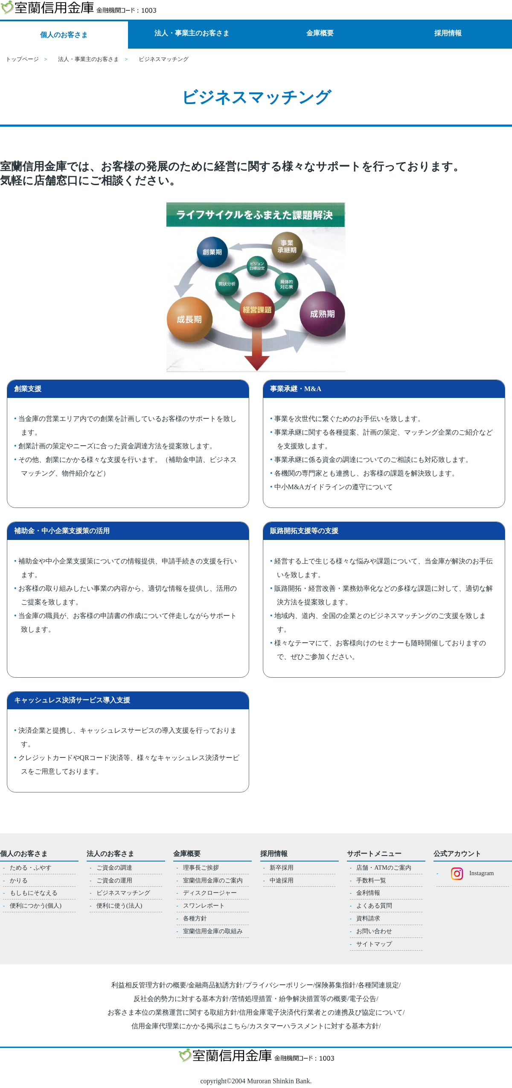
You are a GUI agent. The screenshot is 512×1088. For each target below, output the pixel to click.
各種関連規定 (378, 985)
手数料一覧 (371, 880)
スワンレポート (204, 905)
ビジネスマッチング (123, 892)
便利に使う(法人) (119, 905)
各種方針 (195, 918)
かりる (19, 880)
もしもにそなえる (34, 892)
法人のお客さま (110, 853)
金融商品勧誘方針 (215, 985)
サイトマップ (374, 943)
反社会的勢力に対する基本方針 (181, 998)
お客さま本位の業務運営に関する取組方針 (172, 1012)
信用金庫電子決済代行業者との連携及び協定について (321, 1012)
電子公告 (362, 998)
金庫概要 (320, 33)
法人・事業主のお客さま (192, 33)
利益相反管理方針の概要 (148, 985)
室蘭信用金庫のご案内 (213, 880)
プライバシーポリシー (279, 985)
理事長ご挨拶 (201, 867)
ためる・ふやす (31, 867)
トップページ (22, 59)
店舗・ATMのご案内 (383, 867)
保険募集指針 (335, 985)
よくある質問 (374, 905)
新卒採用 (282, 867)
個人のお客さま (64, 34)
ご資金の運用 (114, 880)
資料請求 (368, 918)
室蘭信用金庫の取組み (213, 931)
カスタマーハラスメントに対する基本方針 (314, 1026)
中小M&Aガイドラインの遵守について (333, 486)
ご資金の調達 (114, 867)
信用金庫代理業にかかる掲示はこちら (189, 1026)
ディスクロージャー (210, 892)
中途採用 (282, 880)
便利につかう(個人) (36, 905)
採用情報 (448, 33)
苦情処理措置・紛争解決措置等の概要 (289, 998)
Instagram (468, 873)
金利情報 (368, 892)
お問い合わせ (374, 931)
